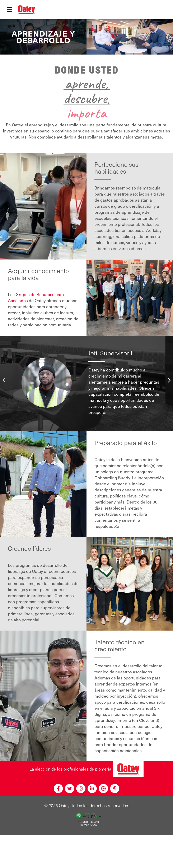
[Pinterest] (114, 788)
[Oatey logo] (26, 9)
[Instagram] (80, 788)
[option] (86, 382)
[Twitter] (69, 788)
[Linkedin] (92, 788)
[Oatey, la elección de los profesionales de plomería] (128, 769)
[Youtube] (103, 788)
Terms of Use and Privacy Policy (88, 823)
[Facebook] (58, 788)
